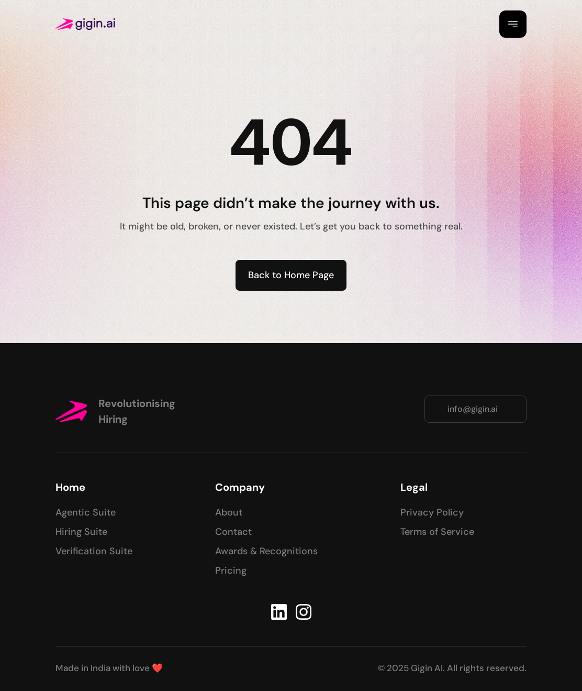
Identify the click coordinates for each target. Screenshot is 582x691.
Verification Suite (93, 551)
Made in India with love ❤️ (109, 668)
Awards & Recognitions (266, 551)
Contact (233, 531)
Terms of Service (437, 531)
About (228, 512)
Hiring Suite (81, 531)
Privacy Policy (432, 512)
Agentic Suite (85, 512)
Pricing (231, 570)
